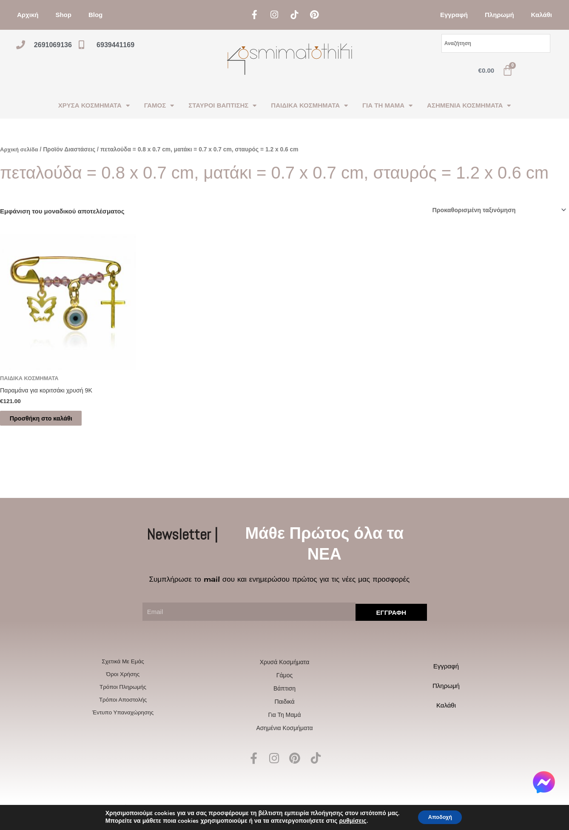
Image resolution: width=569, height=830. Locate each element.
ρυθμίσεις (348, 820)
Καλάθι (541, 14)
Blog (95, 14)
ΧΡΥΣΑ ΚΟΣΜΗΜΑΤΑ (94, 105)
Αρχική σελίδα (20, 149)
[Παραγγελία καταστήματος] (494, 210)
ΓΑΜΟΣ (159, 105)
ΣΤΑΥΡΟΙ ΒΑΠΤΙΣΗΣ (222, 105)
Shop (63, 14)
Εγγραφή (454, 14)
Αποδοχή (440, 817)
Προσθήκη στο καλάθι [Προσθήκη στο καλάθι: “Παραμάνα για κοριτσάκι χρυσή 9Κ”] (50, 420)
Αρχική (27, 14)
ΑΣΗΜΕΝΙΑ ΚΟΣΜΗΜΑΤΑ (469, 105)
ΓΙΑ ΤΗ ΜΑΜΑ (387, 105)
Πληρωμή (499, 14)
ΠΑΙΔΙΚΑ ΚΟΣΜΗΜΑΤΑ (309, 105)
